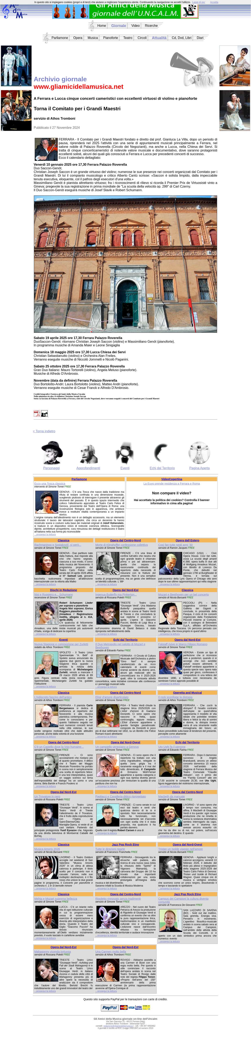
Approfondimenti (88, 468)
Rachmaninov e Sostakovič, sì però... (57, 544)
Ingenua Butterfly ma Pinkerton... (116, 594)
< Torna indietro (44, 431)
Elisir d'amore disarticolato (112, 697)
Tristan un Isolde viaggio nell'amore (180, 849)
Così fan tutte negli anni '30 (175, 544)
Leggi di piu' (198, 2)
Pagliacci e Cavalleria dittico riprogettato (120, 796)
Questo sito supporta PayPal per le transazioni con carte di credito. (125, 999)
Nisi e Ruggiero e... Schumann (53, 594)
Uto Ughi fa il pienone (171, 746)
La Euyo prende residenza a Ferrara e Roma (172, 483)
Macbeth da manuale (171, 796)
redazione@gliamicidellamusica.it (118, 1026)
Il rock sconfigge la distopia (175, 697)
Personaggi (51, 468)
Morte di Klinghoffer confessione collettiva (121, 544)
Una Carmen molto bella (110, 951)
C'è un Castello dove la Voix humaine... (59, 746)
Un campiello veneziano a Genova (117, 746)
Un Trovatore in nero (47, 796)
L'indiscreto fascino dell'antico (53, 697)
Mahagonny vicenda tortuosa (52, 951)
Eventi (124, 468)
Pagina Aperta (199, 468)
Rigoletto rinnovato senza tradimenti (118, 898)
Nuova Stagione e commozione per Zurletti (61, 644)
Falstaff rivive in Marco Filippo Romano (182, 644)
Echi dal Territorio (162, 468)
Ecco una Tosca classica (49, 483)
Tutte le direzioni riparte (110, 849)
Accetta (214, 2)
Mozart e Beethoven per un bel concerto (183, 594)
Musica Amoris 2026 (47, 849)
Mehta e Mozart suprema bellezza (55, 898)
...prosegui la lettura (45, 534)
